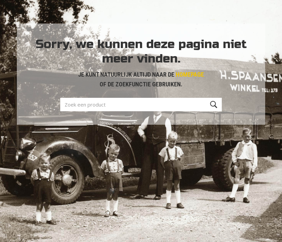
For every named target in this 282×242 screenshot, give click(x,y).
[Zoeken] (214, 104)
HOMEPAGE (190, 74)
